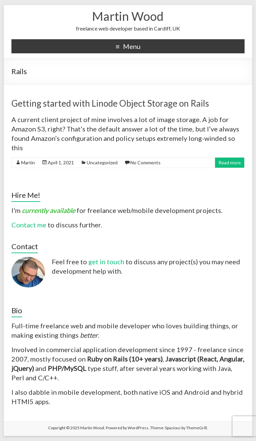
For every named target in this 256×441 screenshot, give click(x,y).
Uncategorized (102, 162)
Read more (229, 162)
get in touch (106, 262)
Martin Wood (128, 16)
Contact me (28, 225)
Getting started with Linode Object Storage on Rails (110, 103)
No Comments (145, 162)
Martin (28, 162)
